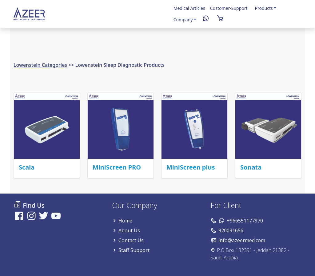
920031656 (230, 230)
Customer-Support (229, 8)
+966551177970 (245, 220)
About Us (129, 230)
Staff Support (134, 250)
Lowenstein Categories (40, 65)
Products (264, 8)
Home (125, 220)
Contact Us (131, 240)
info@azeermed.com (241, 240)
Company (183, 19)
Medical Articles (189, 8)
